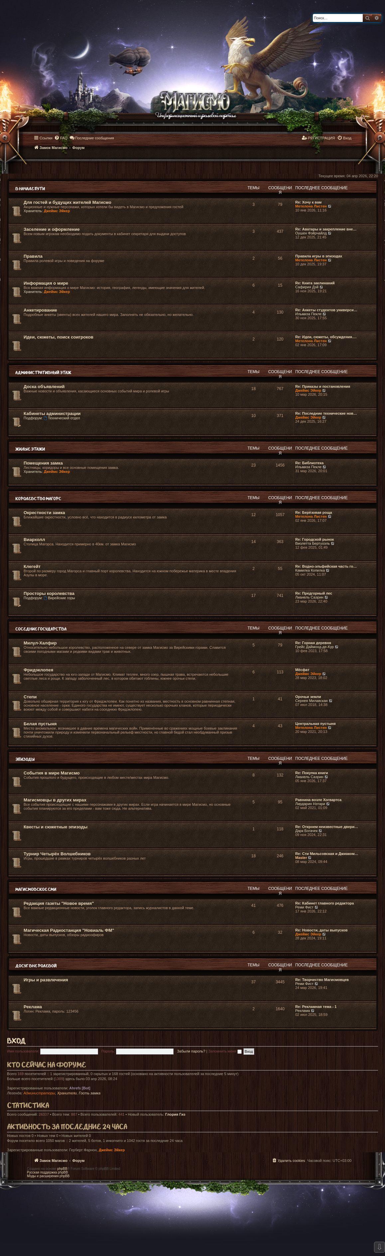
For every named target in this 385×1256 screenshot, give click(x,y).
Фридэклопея (38, 669)
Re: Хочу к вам (308, 202)
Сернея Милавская (311, 701)
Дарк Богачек (306, 831)
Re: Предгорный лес (313, 593)
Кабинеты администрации (52, 413)
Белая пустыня (40, 723)
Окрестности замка (44, 512)
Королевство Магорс (38, 498)
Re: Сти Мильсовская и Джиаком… (326, 854)
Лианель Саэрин (309, 597)
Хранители (67, 1093)
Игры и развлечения (46, 979)
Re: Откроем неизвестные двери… (326, 827)
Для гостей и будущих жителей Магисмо (67, 202)
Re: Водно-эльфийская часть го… (326, 566)
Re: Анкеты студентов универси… (326, 310)
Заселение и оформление (52, 229)
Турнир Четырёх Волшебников (57, 853)
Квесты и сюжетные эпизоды (55, 826)
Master (301, 858)
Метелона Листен (311, 206)
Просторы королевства (49, 593)
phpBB (62, 1169)
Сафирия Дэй (307, 287)
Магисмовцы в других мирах (55, 799)
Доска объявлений (44, 386)
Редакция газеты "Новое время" (59, 903)
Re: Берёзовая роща (313, 512)
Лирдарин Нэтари (310, 804)
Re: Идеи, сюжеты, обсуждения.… (326, 337)
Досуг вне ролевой (36, 966)
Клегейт (32, 566)
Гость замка (89, 1093)
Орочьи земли (308, 697)
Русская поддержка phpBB (47, 1172)
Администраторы (39, 1093)
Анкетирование (40, 310)
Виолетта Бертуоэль (312, 543)
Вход (16, 1042)
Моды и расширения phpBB (48, 1176)
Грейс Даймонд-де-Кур (314, 647)
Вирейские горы (59, 598)
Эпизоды (25, 759)
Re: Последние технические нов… (326, 413)
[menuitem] (60, 138)
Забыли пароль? (191, 1051)
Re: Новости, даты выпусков (321, 930)
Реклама (33, 1006)
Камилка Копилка (310, 570)
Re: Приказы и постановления (322, 386)
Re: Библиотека (309, 463)
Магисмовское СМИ (35, 889)
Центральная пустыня (315, 724)
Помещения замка (43, 463)
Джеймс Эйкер (57, 211)
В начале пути (30, 189)
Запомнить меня (224, 1051)
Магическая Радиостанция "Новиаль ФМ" (69, 930)
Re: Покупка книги (311, 773)
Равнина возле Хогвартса (318, 800)
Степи (30, 696)
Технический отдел (62, 418)
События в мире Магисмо (52, 772)
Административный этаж (43, 372)
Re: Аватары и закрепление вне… (325, 229)
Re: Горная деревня (313, 643)
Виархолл (34, 539)
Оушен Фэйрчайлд (311, 233)
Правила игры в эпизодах (318, 256)
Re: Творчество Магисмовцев (322, 980)
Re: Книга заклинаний (314, 283)
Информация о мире (46, 283)
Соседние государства (40, 629)
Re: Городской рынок (314, 539)
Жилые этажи (30, 449)
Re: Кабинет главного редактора (324, 903)
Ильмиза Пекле (308, 314)
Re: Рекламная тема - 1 (315, 1007)
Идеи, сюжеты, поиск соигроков (58, 337)
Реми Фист (304, 907)
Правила (33, 256)
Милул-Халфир (40, 642)
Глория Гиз (175, 1114)
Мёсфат (302, 670)
